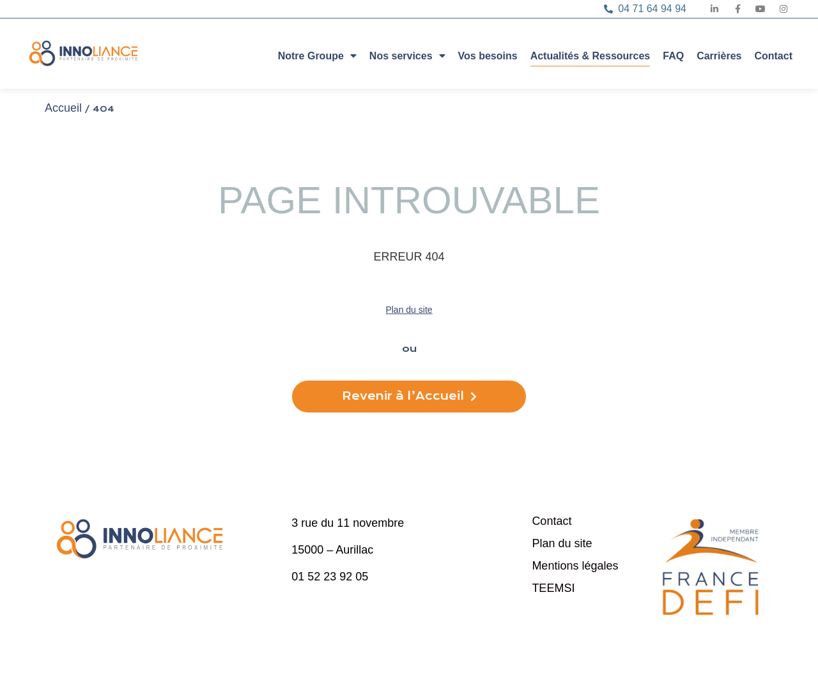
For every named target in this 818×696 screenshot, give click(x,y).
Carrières (719, 55)
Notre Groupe (317, 55)
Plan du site (408, 310)
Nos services (407, 55)
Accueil (63, 108)
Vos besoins (488, 55)
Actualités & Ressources (590, 55)
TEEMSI (553, 588)
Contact (773, 55)
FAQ (673, 55)
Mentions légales (575, 565)
